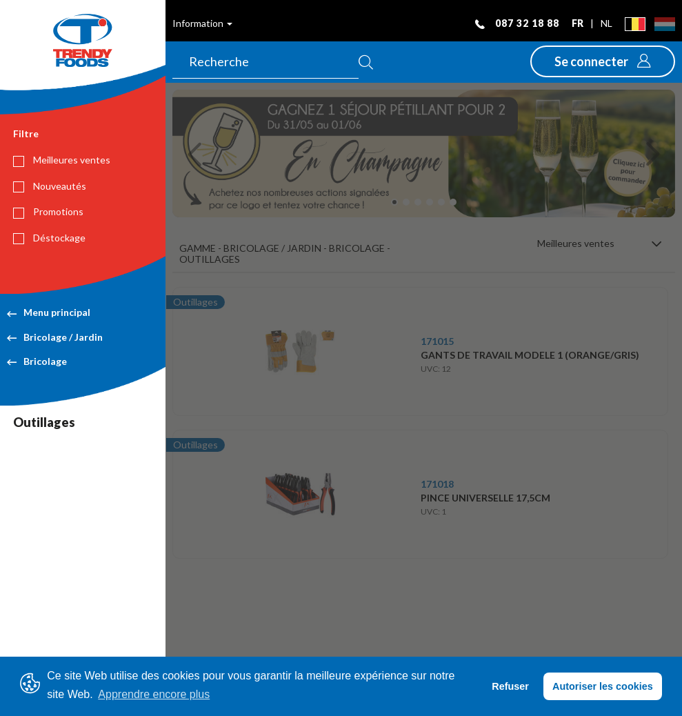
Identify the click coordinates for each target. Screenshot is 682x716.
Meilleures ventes (61, 160)
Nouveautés (49, 186)
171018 (437, 484)
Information (202, 23)
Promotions (48, 212)
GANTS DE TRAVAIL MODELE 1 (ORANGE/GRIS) (530, 355)
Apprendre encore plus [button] (154, 694)
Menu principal (48, 312)
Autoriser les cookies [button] (602, 686)
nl (606, 23)
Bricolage (37, 361)
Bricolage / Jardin (55, 337)
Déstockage (49, 238)
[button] (602, 61)
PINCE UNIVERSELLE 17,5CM (485, 498)
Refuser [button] (510, 686)
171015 (437, 341)
